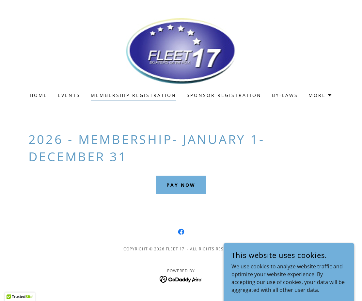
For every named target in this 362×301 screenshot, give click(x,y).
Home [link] (38, 95)
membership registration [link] (133, 95)
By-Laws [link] (285, 95)
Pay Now (181, 185)
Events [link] (69, 95)
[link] (181, 50)
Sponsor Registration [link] (224, 95)
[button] (320, 95)
